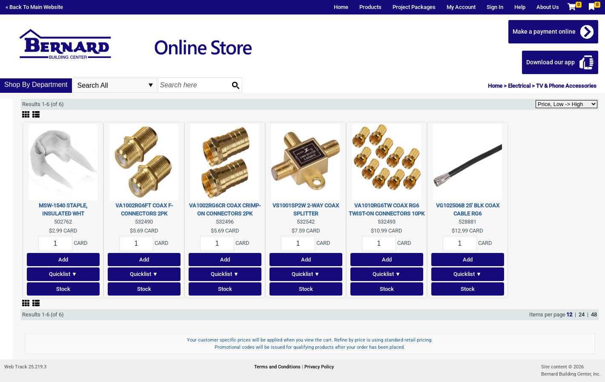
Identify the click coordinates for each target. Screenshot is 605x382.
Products (370, 7)
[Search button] (235, 85)
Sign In (495, 7)
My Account (461, 7)
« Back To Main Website (34, 7)
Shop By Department (36, 84)
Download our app (550, 62)
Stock (63, 289)
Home (341, 7)
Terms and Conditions (278, 367)
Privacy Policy (319, 367)
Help (519, 7)
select (151, 85)
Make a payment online (544, 31)
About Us (547, 7)
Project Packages (414, 7)
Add (63, 259)
